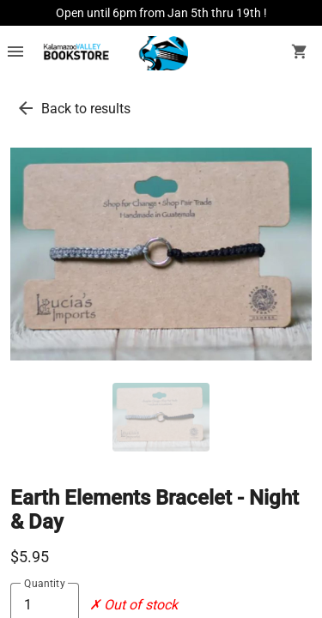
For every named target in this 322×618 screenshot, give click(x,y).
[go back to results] (25, 108)
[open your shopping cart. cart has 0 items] (299, 53)
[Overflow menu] (15, 53)
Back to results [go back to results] (86, 108)
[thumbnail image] (161, 417)
